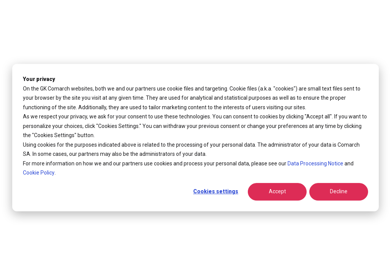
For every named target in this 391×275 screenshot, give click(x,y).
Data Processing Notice (315, 163)
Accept (277, 192)
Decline (338, 192)
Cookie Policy (39, 173)
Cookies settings (215, 192)
